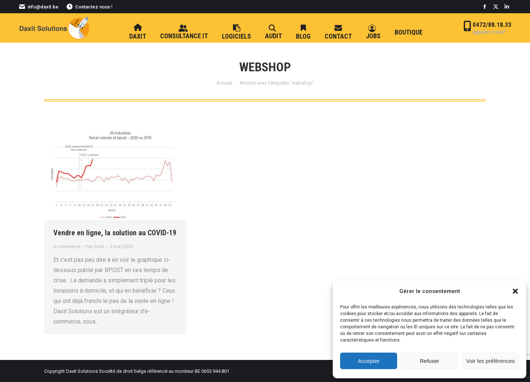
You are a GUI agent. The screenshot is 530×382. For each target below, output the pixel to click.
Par (95, 246)
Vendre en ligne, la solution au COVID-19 (114, 232)
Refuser (429, 361)
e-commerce (66, 246)
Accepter (368, 361)
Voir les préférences (490, 361)
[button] (515, 291)
